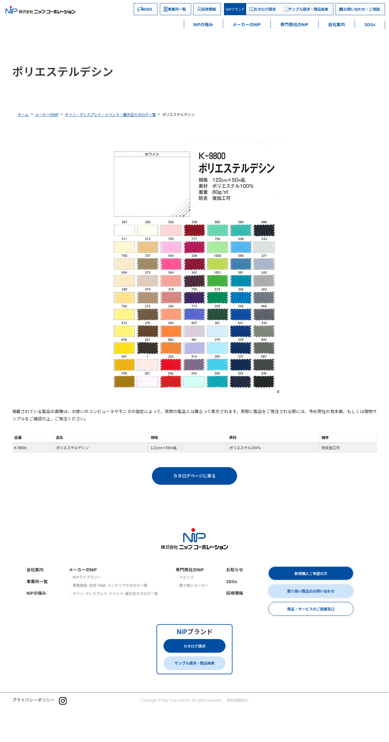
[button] (194, 476)
